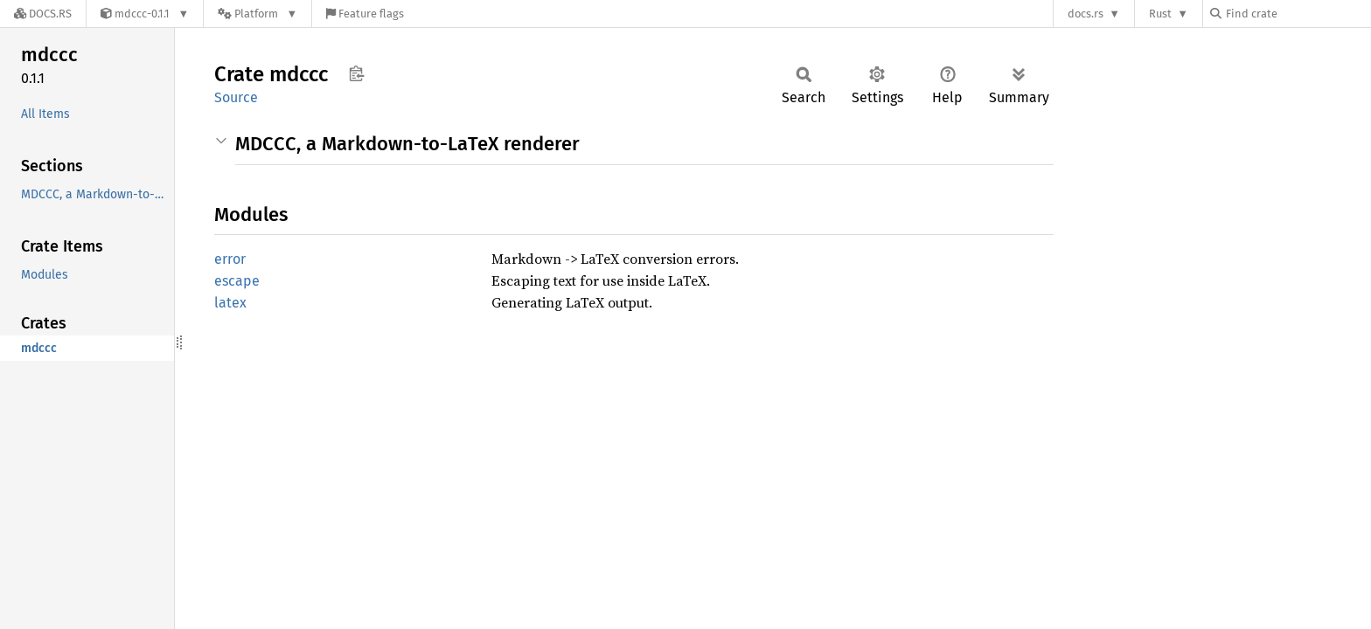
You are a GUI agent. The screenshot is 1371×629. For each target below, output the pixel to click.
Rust (1160, 13)
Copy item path (356, 73)
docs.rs (1085, 13)
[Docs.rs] (43, 13)
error (230, 259)
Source (236, 97)
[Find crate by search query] (1297, 13)
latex (230, 302)
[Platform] (257, 13)
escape (237, 281)
